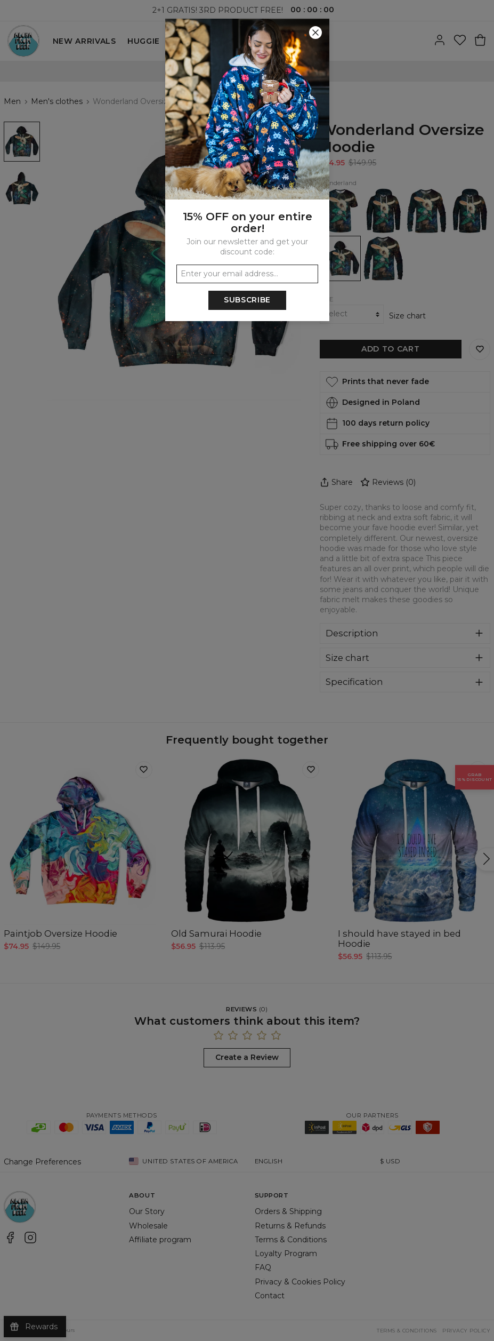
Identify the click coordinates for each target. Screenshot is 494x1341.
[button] (247, 670)
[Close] (315, 32)
